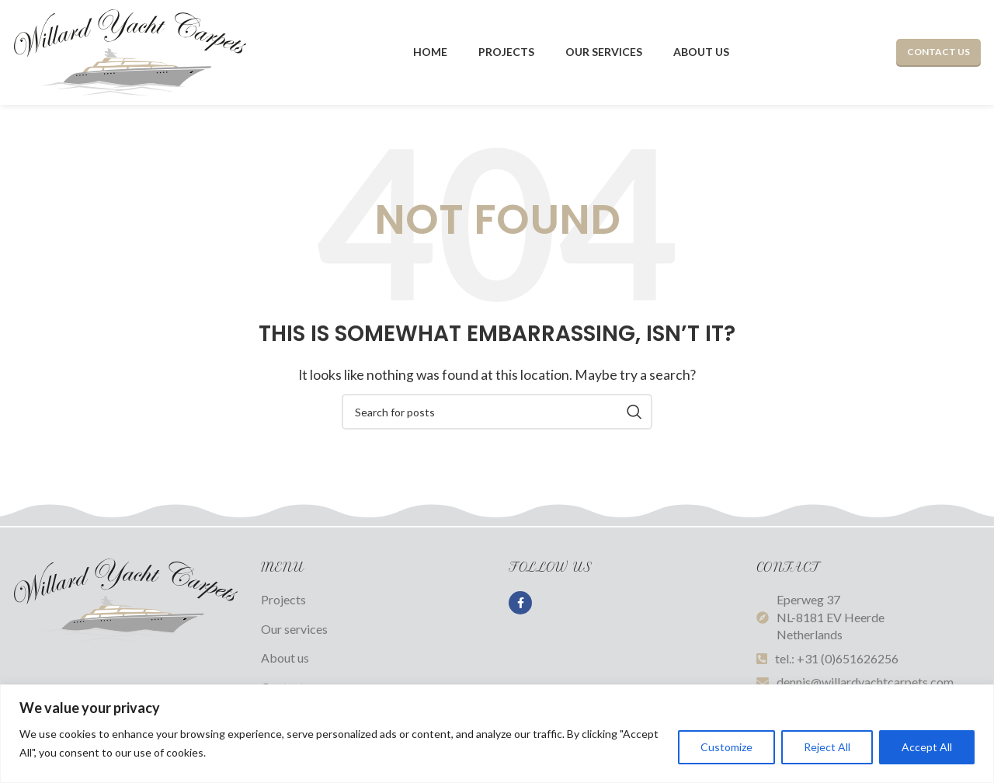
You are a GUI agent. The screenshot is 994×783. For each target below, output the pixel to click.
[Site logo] (130, 51)
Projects (283, 599)
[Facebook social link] (520, 602)
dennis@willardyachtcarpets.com (865, 681)
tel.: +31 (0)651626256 (836, 658)
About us (285, 657)
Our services (294, 628)
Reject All (827, 746)
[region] (497, 733)
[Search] (497, 412)
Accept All (927, 746)
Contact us (938, 51)
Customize (726, 746)
